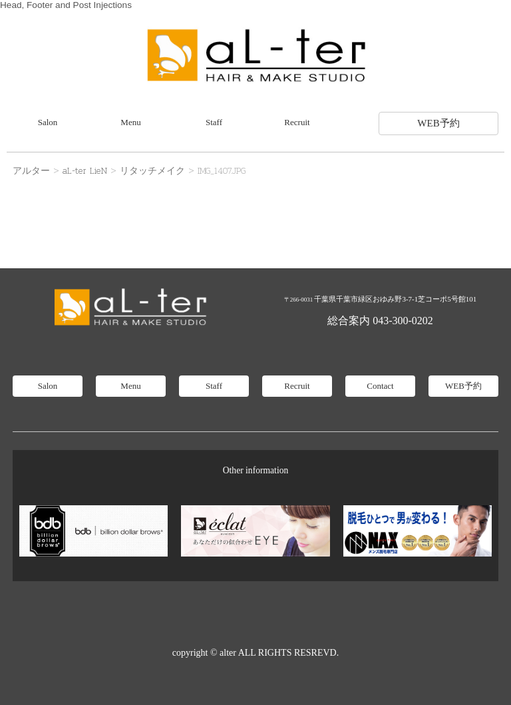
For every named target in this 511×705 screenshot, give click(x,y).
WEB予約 (438, 123)
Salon (48, 122)
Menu (130, 122)
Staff (214, 122)
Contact (380, 386)
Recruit (296, 122)
